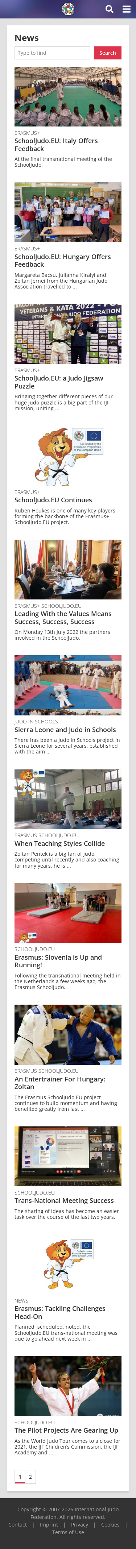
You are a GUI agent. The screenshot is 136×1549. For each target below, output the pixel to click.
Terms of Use (68, 1532)
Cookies (110, 1524)
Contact (17, 1524)
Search (107, 52)
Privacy (79, 1524)
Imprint (49, 1524)
